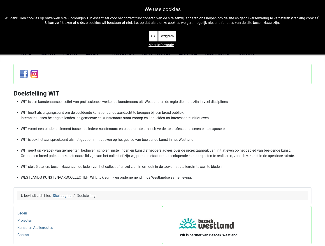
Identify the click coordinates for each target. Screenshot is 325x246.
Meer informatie (161, 45)
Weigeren (167, 36)
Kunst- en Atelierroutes (35, 228)
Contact (23, 235)
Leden (22, 213)
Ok (153, 36)
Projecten (24, 220)
